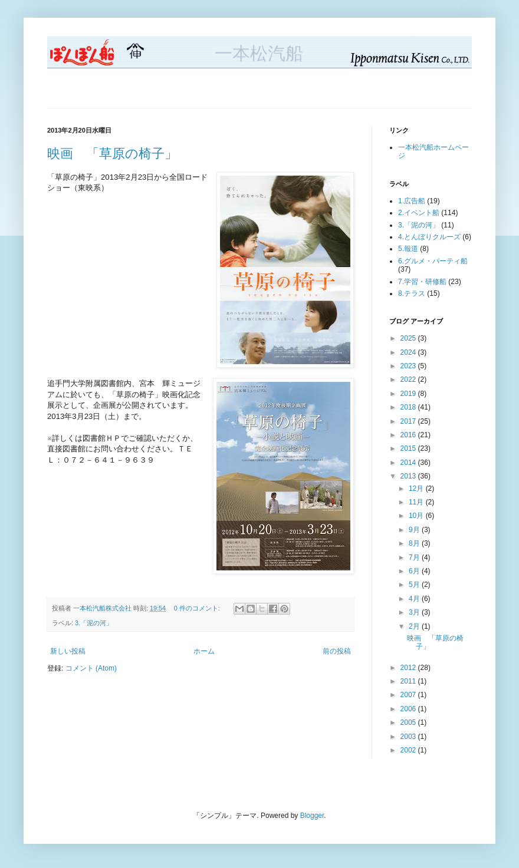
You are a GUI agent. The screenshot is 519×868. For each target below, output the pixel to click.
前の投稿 (337, 651)
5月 (415, 584)
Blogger (312, 815)
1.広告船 (411, 201)
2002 (409, 750)
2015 (409, 448)
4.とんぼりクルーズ (429, 237)
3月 (415, 612)
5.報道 (408, 249)
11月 (417, 502)
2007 (409, 695)
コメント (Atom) (91, 668)
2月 (415, 626)
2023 (409, 366)
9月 (415, 530)
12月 (417, 488)
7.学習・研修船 (422, 282)
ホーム (204, 651)
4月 (415, 599)
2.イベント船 (418, 213)
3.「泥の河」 (94, 622)
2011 (409, 681)
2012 (409, 668)
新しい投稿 (68, 651)
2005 (409, 722)
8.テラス (411, 293)
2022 (409, 379)
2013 (409, 476)
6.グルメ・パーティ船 (433, 261)
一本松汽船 (259, 54)
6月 (415, 571)
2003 (409, 736)
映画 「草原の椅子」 (112, 153)
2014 (409, 462)
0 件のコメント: (198, 608)
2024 (409, 352)
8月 (415, 543)
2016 (409, 435)
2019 (409, 394)
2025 (409, 338)
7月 (415, 557)
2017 (409, 421)
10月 (417, 515)
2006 (409, 709)
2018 (409, 407)
